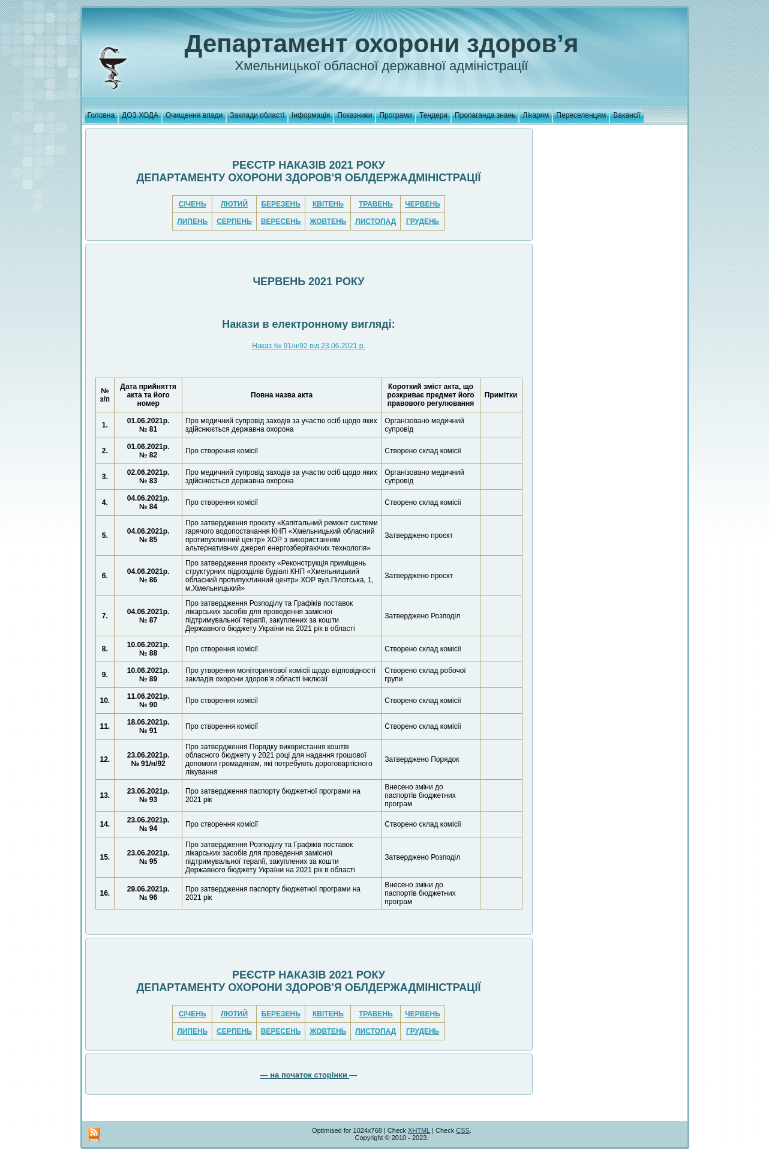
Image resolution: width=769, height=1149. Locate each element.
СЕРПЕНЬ (234, 221)
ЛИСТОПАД (375, 221)
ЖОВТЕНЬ (328, 221)
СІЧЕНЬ (192, 204)
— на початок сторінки (305, 1074)
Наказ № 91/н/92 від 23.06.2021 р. (308, 346)
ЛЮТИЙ (234, 204)
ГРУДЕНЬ (422, 221)
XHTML (419, 1130)
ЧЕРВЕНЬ (422, 204)
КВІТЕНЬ (328, 204)
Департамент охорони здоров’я (382, 43)
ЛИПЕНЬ (192, 221)
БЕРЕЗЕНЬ (280, 204)
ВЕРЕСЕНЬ (281, 221)
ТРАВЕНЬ (376, 204)
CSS (463, 1130)
